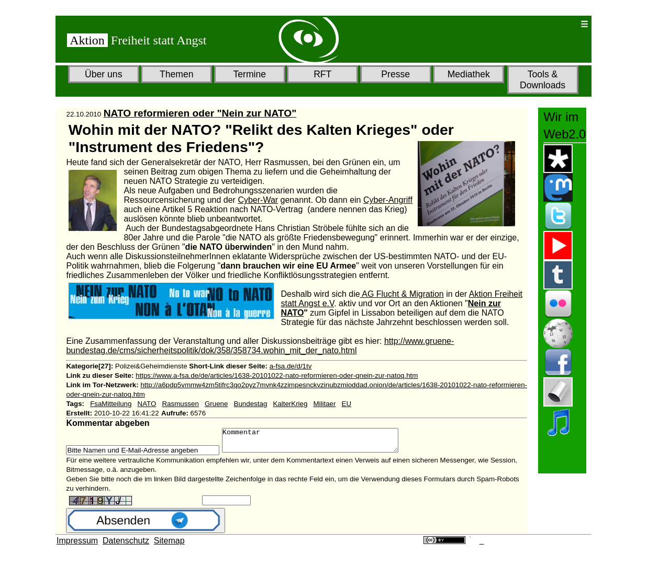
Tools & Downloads (542, 79)
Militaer (324, 404)
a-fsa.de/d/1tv (291, 366)
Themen (177, 74)
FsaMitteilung (110, 404)
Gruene (216, 404)
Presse (395, 74)
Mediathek (469, 74)
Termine (249, 74)
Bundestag (250, 404)
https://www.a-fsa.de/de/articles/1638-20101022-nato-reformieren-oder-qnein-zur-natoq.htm (277, 375)
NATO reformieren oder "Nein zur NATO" (200, 113)
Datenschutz (126, 545)
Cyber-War (258, 199)
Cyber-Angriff (387, 199)
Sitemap (169, 545)
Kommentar (320, 442)
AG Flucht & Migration (402, 294)
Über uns (103, 74)
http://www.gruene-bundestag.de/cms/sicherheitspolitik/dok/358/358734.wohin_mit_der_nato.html (260, 346)
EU (347, 404)
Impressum (77, 545)
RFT (322, 74)
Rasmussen (180, 404)
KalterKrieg (290, 404)
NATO (147, 404)
